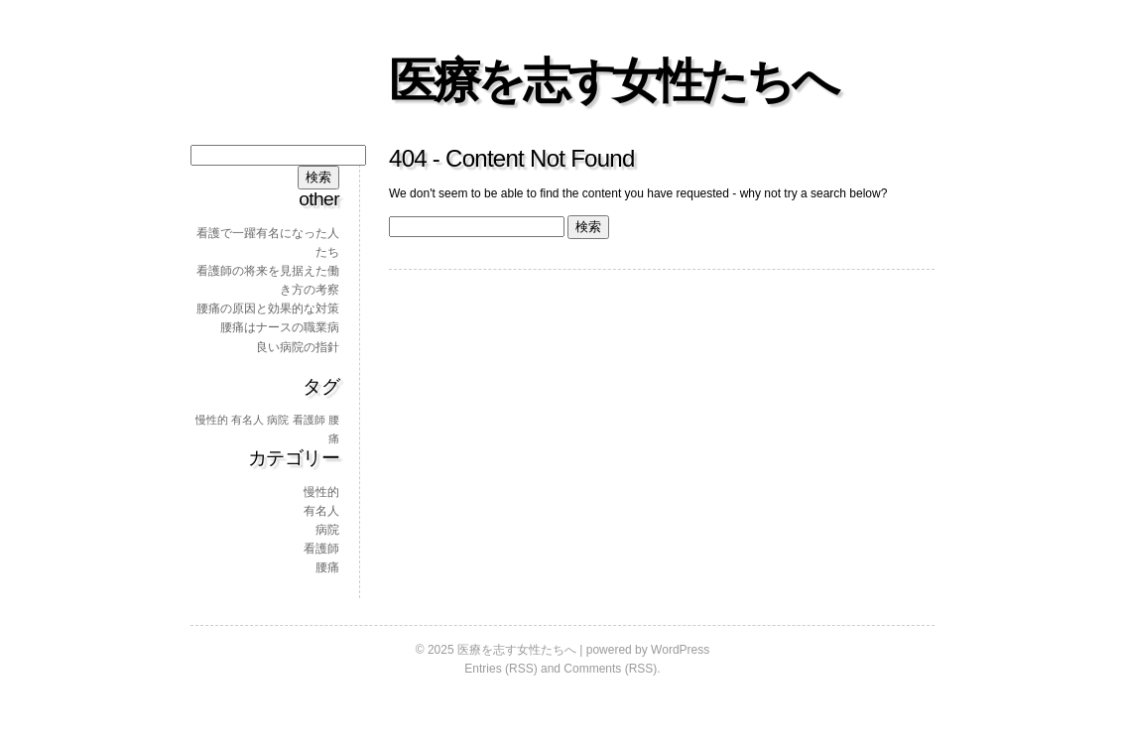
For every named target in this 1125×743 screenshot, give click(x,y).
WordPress (680, 650)
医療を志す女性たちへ (612, 81)
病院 (327, 530)
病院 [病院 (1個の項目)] (278, 420)
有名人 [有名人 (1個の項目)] (247, 420)
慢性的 (321, 492)
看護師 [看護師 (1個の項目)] (309, 420)
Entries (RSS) (500, 669)
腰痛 (327, 567)
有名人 (321, 511)
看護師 (321, 549)
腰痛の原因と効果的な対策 (267, 308)
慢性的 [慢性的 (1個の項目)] (211, 420)
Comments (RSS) (610, 669)
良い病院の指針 (297, 347)
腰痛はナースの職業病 (279, 327)
